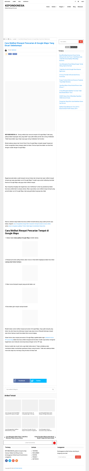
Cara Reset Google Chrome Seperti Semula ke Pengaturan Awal (29, 430)
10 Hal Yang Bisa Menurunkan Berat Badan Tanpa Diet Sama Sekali (44, 437)
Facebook (19, 381)
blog (10, 53)
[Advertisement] (44, 24)
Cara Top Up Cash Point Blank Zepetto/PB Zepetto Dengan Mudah (12, 414)
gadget (15, 53)
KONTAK (34, 455)
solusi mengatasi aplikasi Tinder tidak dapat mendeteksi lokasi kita (26, 226)
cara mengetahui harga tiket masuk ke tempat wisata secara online (32, 224)
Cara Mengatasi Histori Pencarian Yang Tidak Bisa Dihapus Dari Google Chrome (46, 430)
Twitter (36, 381)
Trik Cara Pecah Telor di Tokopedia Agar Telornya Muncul (28, 414)
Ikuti (83, 1)
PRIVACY (34, 457)
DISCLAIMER (35, 453)
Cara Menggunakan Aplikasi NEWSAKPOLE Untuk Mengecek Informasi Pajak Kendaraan (11, 431)
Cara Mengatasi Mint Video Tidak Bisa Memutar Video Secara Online (17, 437)
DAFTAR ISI (35, 459)
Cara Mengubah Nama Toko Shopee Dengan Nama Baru (45, 413)
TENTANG (35, 451)
